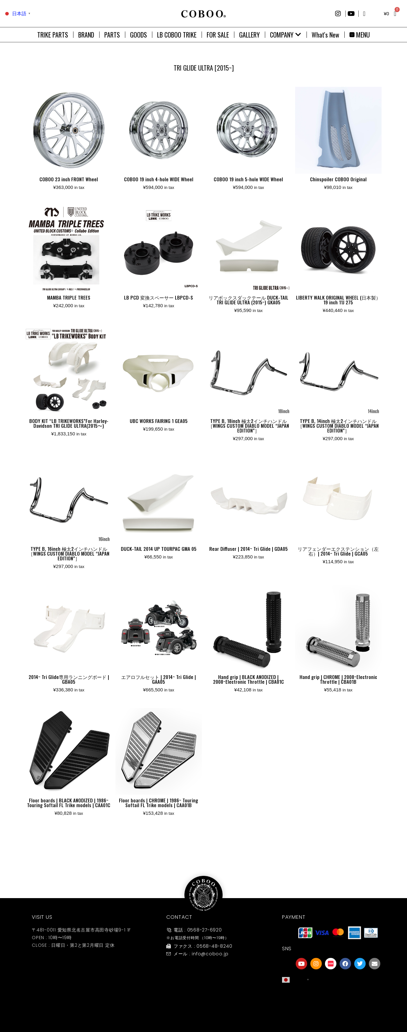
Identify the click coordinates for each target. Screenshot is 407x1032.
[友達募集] (338, 998)
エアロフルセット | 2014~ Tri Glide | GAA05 (158, 679)
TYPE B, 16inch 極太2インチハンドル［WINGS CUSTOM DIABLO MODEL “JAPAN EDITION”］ (68, 553)
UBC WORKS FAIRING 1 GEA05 (159, 420)
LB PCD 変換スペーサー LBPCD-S (158, 297)
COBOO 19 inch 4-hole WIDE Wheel (158, 179)
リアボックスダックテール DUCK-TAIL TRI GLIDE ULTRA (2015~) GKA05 (248, 300)
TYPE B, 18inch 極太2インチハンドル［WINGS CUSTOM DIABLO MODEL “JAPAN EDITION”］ (248, 425)
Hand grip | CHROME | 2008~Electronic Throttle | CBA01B (338, 679)
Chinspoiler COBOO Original (338, 179)
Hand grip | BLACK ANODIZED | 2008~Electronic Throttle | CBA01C (248, 679)
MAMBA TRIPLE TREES (68, 297)
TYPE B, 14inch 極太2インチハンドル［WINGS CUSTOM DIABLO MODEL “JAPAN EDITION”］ (338, 425)
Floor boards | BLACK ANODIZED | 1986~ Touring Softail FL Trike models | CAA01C (68, 802)
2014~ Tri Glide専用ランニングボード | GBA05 (69, 679)
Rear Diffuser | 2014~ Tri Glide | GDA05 (248, 548)
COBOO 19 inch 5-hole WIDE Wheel (248, 179)
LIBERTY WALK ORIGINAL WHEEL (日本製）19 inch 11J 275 (338, 300)
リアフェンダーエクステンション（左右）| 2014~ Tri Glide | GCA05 (338, 551)
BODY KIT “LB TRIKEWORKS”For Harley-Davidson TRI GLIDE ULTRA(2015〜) (68, 423)
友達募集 (338, 1011)
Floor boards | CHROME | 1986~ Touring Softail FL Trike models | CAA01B (158, 802)
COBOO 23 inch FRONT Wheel (68, 179)
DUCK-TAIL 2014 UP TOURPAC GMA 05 (159, 548)
